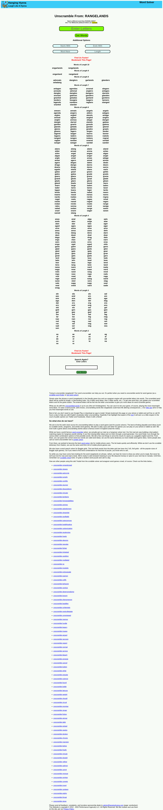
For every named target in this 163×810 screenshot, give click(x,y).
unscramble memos (60, 619)
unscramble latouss (60, 690)
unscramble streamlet (61, 513)
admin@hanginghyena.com (113, 805)
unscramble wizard (60, 635)
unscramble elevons (60, 540)
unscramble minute (60, 754)
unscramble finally (60, 750)
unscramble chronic (60, 738)
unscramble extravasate (62, 572)
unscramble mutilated (61, 560)
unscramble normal (60, 647)
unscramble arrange (60, 659)
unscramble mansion (61, 742)
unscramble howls (60, 536)
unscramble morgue (60, 774)
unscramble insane (60, 631)
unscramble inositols (61, 568)
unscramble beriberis (61, 497)
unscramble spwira (60, 730)
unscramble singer (60, 710)
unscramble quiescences (62, 520)
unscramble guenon (60, 576)
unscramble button (60, 667)
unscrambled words (72, 406)
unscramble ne (58, 564)
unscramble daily (59, 722)
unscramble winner (60, 718)
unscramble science (60, 679)
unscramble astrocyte (61, 473)
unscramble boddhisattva (62, 524)
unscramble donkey (60, 734)
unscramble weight (60, 694)
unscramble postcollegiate (63, 611)
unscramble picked (60, 726)
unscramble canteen (60, 789)
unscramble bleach (60, 655)
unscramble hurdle (60, 623)
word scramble (77, 432)
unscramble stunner (60, 485)
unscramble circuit (60, 702)
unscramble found (60, 683)
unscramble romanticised (62, 465)
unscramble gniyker (60, 777)
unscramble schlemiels (61, 607)
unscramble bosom (60, 596)
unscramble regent (60, 643)
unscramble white (59, 671)
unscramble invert (60, 785)
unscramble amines (60, 505)
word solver (85, 443)
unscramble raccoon (60, 639)
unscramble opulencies (61, 532)
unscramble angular (60, 675)
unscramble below (60, 746)
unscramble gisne (59, 801)
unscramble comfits (60, 481)
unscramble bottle (60, 687)
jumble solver (78, 440)
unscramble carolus (60, 588)
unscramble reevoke (60, 544)
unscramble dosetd (60, 758)
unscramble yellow (60, 762)
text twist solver (72, 395)
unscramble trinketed (61, 552)
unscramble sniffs (59, 580)
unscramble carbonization (62, 528)
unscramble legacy (60, 627)
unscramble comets (60, 781)
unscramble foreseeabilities (63, 501)
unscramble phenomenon (62, 600)
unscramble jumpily (60, 477)
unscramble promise (60, 706)
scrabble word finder (56, 395)
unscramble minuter (60, 493)
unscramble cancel (60, 663)
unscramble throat (60, 797)
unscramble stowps (60, 469)
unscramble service (60, 651)
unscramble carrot (60, 770)
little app (149, 408)
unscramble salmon (60, 766)
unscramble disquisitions (62, 489)
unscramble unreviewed (62, 615)
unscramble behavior (61, 584)
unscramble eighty (60, 793)
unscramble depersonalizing (63, 592)
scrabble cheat (65, 458)
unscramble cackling (61, 556)
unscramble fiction (60, 714)
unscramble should (60, 698)
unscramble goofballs (61, 517)
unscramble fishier (60, 548)
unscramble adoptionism (62, 509)
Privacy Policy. (69, 809)
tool (132, 415)
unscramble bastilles (61, 604)
